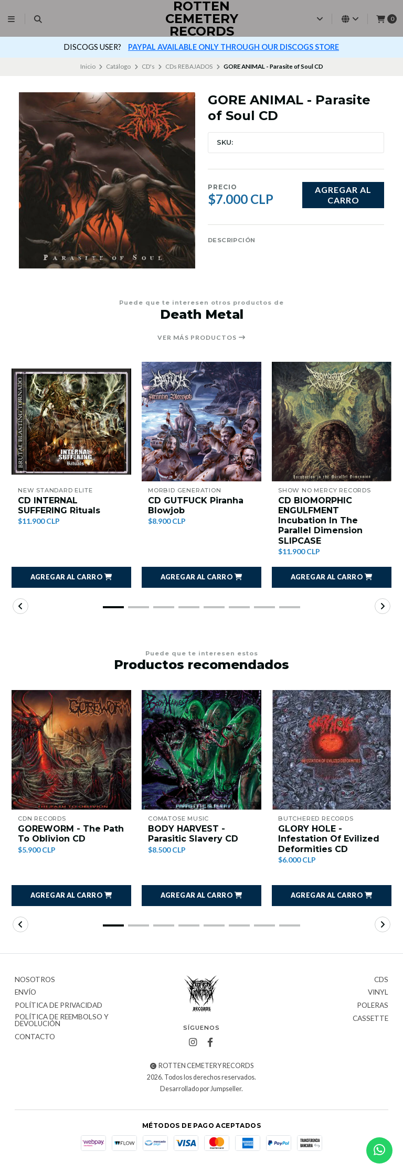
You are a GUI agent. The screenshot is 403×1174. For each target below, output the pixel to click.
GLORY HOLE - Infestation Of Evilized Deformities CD (328, 839)
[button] (71, 577)
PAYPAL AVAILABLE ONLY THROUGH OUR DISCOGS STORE (233, 46)
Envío (25, 992)
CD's (148, 66)
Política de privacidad (58, 1005)
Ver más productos (201, 338)
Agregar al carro (343, 194)
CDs (381, 980)
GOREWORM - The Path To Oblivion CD (71, 834)
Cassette (370, 1018)
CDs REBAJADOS (189, 66)
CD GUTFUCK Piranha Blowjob (195, 505)
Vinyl (378, 992)
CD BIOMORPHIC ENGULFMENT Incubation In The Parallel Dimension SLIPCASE (320, 521)
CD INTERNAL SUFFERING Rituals (59, 505)
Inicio (88, 66)
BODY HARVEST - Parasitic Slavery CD (193, 834)
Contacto (35, 1037)
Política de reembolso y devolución (62, 1021)
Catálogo (118, 66)
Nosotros (35, 980)
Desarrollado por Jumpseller (200, 1089)
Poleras (372, 1005)
